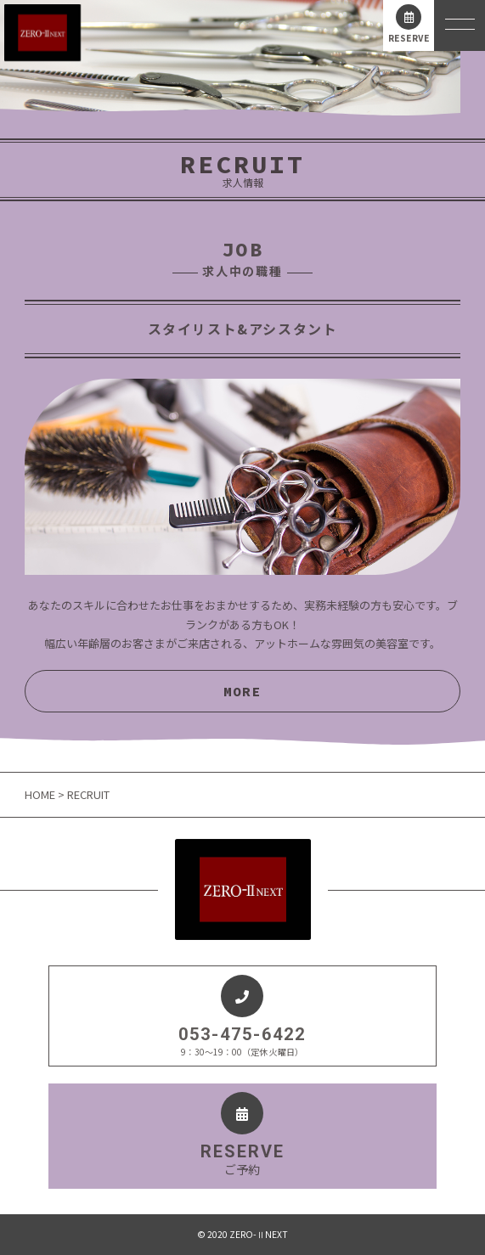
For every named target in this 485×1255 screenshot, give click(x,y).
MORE (242, 691)
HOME (41, 794)
